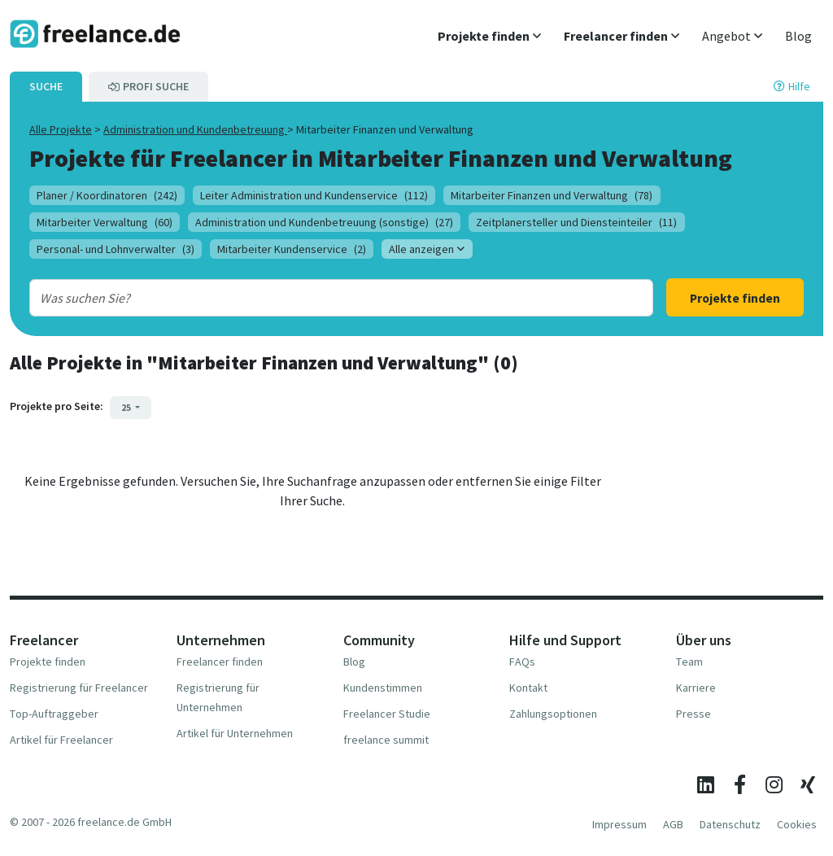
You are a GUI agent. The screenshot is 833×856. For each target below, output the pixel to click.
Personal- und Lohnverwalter (115, 249)
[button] (489, 36)
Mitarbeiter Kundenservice (291, 249)
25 (127, 407)
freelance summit (386, 739)
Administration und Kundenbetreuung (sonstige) (324, 222)
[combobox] (313, 297)
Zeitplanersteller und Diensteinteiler (576, 222)
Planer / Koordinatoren (107, 195)
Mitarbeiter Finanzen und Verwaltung (551, 195)
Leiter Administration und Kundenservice (314, 195)
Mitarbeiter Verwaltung (104, 222)
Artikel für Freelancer (61, 739)
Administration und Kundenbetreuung (195, 129)
